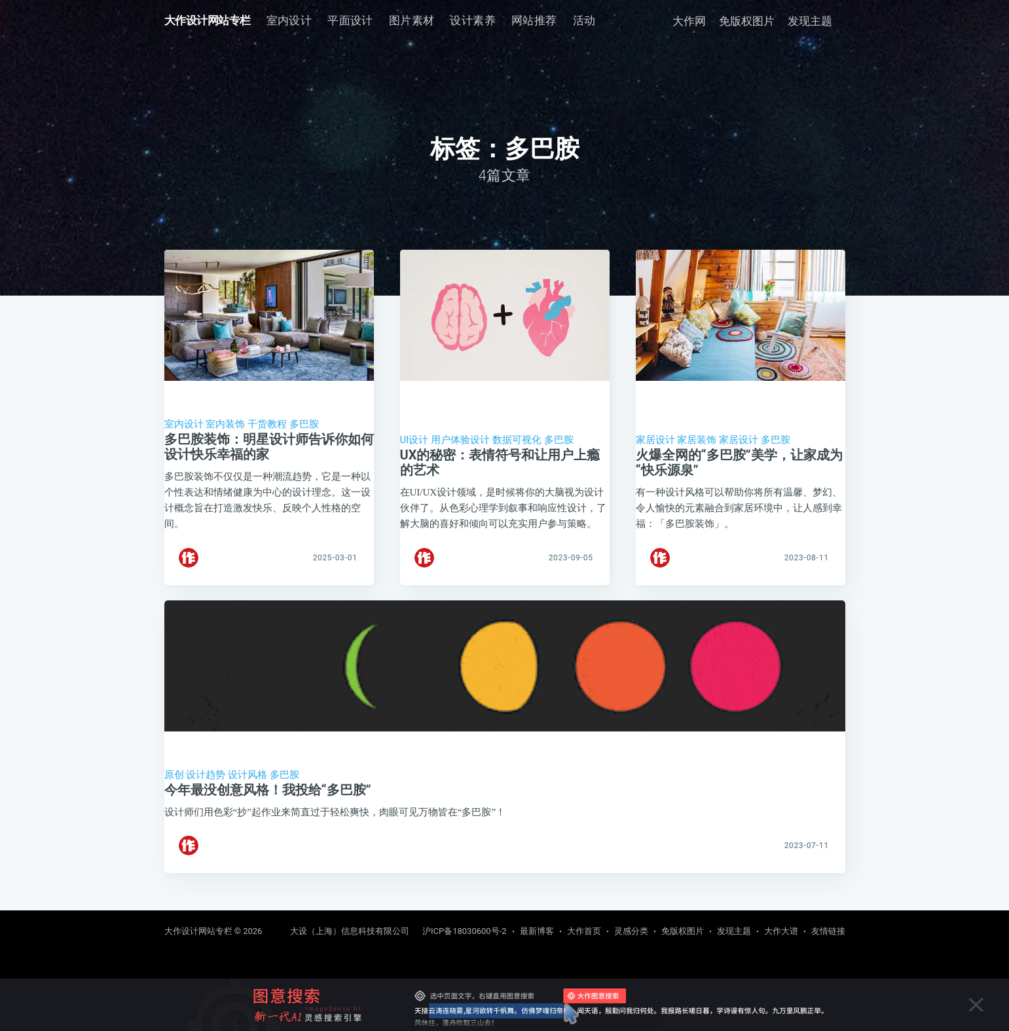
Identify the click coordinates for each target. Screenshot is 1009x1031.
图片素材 (412, 20)
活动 (584, 20)
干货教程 (267, 424)
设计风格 (247, 786)
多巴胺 (304, 424)
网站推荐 (534, 20)
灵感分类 (631, 931)
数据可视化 (516, 440)
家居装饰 (696, 440)
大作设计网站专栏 (207, 20)
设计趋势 (205, 786)
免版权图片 (747, 21)
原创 (174, 786)
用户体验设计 (460, 440)
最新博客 (537, 931)
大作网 (689, 21)
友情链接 (828, 931)
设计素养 (473, 20)
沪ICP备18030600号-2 (464, 931)
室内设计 (289, 20)
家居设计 (655, 440)
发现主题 (810, 21)
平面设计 (350, 20)
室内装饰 (225, 424)
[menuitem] (289, 20)
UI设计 (414, 440)
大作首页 (584, 931)
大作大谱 (781, 931)
